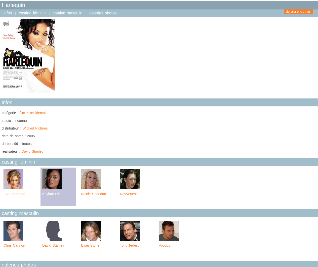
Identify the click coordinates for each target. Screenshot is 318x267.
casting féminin (32, 13)
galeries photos (103, 13)
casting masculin (67, 13)
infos (7, 13)
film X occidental (33, 113)
